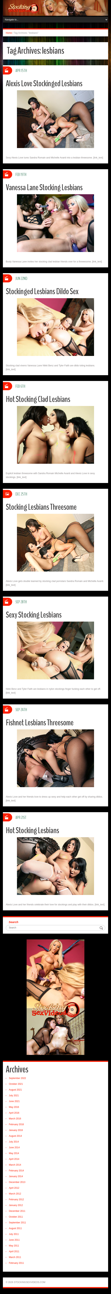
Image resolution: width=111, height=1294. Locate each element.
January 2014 (16, 1176)
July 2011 (14, 1234)
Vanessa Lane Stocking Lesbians (44, 187)
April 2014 (14, 1159)
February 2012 (16, 1199)
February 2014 (16, 1170)
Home (9, 33)
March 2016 (15, 1118)
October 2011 (16, 1216)
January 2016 (16, 1130)
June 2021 (14, 1101)
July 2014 (14, 1141)
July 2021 (14, 1095)
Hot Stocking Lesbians (33, 830)
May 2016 (14, 1107)
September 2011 (17, 1222)
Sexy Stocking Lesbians (34, 615)
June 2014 (14, 1147)
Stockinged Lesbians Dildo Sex (42, 291)
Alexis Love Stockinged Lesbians (44, 83)
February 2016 (16, 1124)
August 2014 (15, 1136)
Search (13, 922)
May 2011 (14, 1245)
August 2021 (15, 1089)
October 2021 (16, 1084)
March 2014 (15, 1164)
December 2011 (17, 1211)
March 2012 (15, 1193)
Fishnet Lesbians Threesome (40, 722)
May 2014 (14, 1153)
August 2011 (15, 1228)
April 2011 (14, 1251)
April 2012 (14, 1188)
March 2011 (15, 1257)
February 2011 (16, 1263)
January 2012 (16, 1205)
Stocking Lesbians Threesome (41, 507)
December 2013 (17, 1182)
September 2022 (17, 1078)
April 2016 (14, 1113)
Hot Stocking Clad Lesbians (38, 399)
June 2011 (14, 1240)
